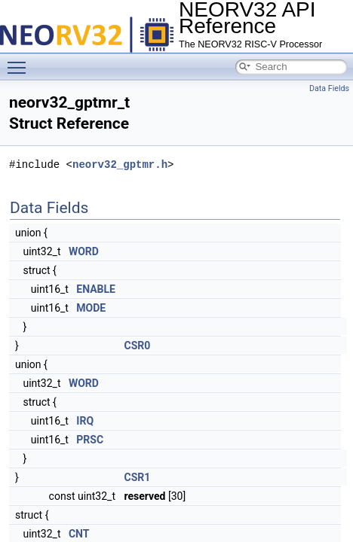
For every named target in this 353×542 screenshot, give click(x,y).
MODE (91, 308)
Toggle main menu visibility (20, 61)
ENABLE (95, 289)
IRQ (85, 421)
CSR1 (137, 477)
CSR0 (137, 346)
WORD (84, 251)
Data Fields (329, 88)
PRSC (89, 440)
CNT (79, 534)
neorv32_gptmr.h (119, 164)
